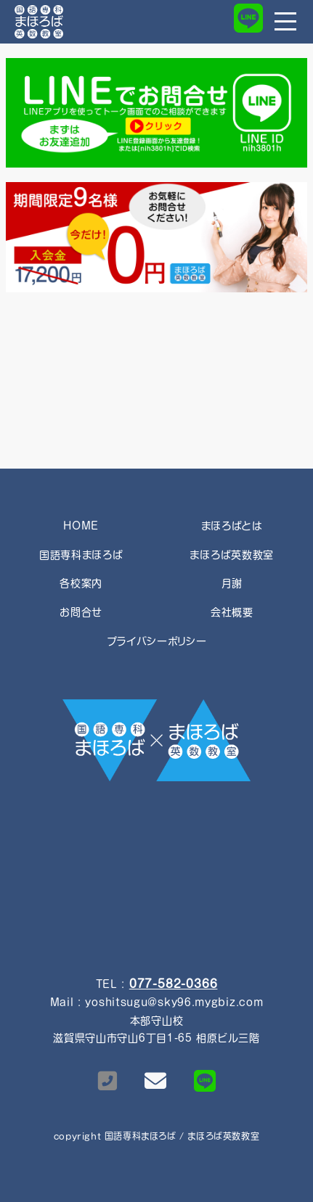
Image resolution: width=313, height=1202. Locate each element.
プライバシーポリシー (157, 641)
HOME (81, 526)
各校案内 (81, 583)
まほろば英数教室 (232, 555)
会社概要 (232, 612)
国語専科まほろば (81, 555)
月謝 (231, 583)
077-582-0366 (173, 983)
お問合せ (81, 612)
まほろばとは (232, 526)
